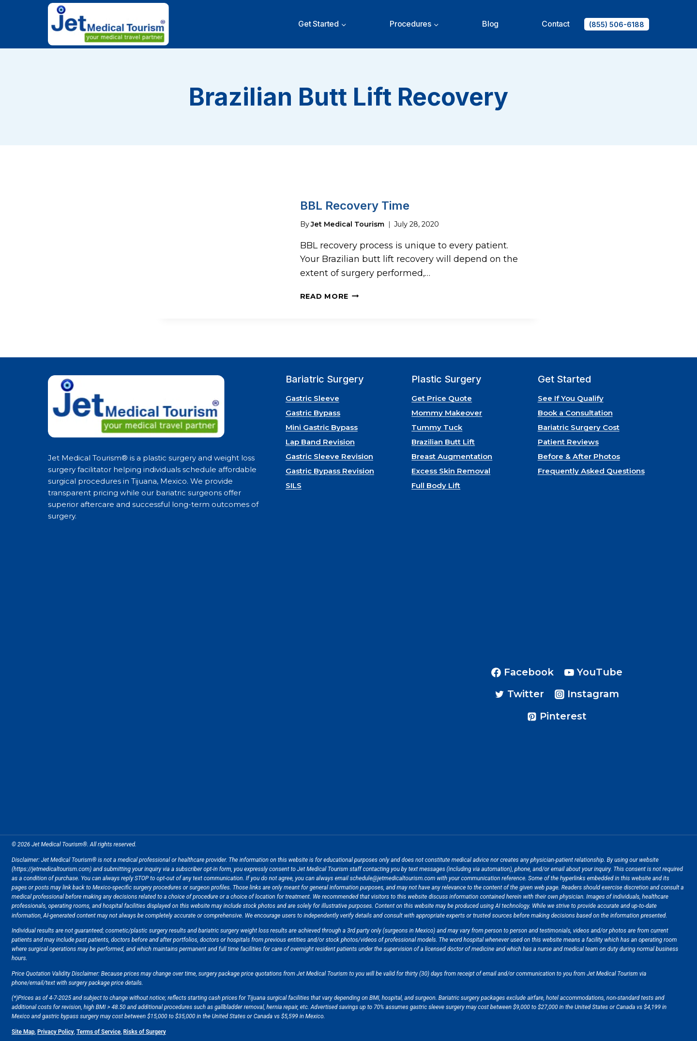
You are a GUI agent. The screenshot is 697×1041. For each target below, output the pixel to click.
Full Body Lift (435, 485)
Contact (556, 24)
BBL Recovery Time (354, 205)
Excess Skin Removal (450, 470)
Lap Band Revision (320, 441)
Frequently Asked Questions (591, 470)
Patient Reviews (568, 441)
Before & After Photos (579, 456)
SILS (294, 485)
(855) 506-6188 (616, 24)
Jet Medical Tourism (347, 223)
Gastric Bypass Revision (330, 470)
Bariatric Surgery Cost (579, 427)
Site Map (23, 1031)
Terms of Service (98, 1031)
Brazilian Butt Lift (443, 441)
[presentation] (220, 251)
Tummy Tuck (436, 427)
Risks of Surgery (144, 1031)
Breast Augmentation (451, 456)
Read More (329, 295)
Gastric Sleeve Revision (329, 456)
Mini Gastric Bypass (322, 427)
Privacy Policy (55, 1031)
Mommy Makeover (446, 412)
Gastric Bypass (313, 412)
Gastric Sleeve (312, 398)
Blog (490, 24)
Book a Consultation (575, 412)
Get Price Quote (441, 398)
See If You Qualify (571, 398)
